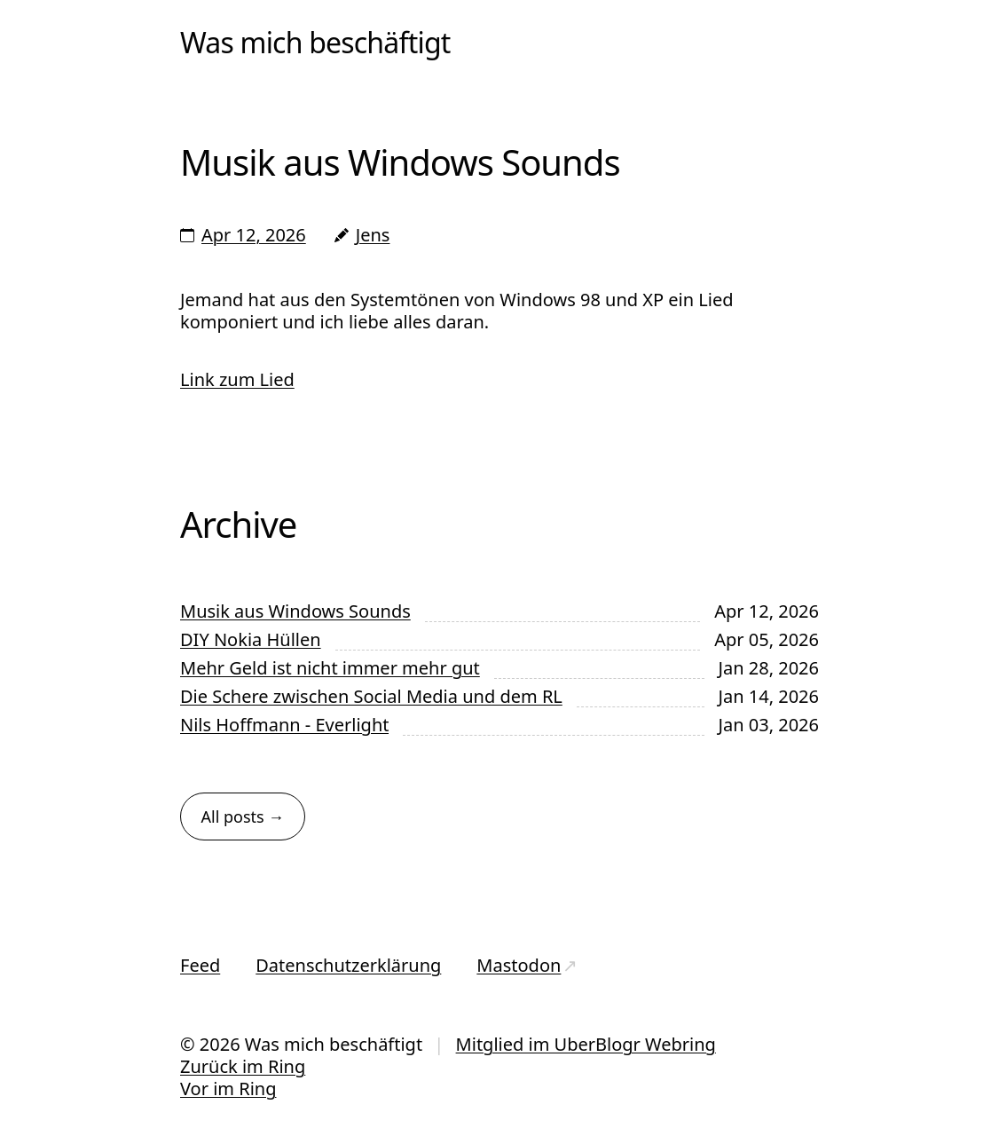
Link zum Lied (237, 379)
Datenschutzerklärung (348, 965)
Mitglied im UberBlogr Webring (586, 1044)
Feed (200, 965)
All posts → (243, 816)
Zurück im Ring (242, 1066)
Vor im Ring (228, 1088)
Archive (238, 524)
